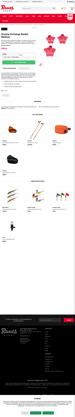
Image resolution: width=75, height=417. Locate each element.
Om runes (5, 21)
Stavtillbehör (11, 24)
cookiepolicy (53, 405)
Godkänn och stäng (36, 413)
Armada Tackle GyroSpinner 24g (34, 209)
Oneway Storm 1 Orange (32, 142)
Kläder (60, 16)
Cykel (33, 16)
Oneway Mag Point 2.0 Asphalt (9, 172)
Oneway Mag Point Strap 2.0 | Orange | (10, 142)
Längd (4, 16)
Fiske (53, 16)
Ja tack (68, 320)
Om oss (47, 368)
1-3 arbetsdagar (15, 57)
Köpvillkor (47, 364)
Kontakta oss (48, 359)
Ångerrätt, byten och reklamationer (54, 371)
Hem (2, 24)
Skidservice (19, 16)
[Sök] (38, 9)
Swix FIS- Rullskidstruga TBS (8, 239)
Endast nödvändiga (48, 413)
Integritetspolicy (41, 405)
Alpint (11, 16)
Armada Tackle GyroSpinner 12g (59, 209)
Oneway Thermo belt (56, 142)
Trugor (17, 24)
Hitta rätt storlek (49, 357)
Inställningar (25, 413)
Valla (27, 16)
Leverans (47, 366)
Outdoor (46, 16)
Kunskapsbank (49, 361)
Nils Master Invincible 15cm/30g (9, 209)
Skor (39, 16)
